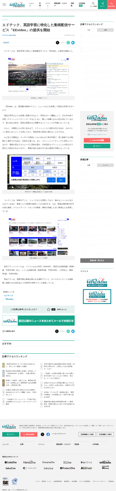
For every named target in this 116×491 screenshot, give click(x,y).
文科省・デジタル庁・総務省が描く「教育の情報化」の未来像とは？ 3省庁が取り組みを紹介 (59, 394)
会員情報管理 (57, 481)
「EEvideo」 (9, 299)
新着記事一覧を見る (97, 260)
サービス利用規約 (84, 481)
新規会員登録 (96, 140)
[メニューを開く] (4, 4)
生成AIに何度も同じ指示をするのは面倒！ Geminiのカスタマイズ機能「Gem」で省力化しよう (21, 392)
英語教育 (6, 42)
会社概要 (74, 481)
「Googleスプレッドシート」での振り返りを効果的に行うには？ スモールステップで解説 (21, 401)
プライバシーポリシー (99, 481)
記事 (40, 4)
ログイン (97, 146)
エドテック (8, 295)
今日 (88, 30)
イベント (47, 4)
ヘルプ (37, 481)
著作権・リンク (46, 481)
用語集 (76, 444)
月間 (105, 30)
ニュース (105, 165)
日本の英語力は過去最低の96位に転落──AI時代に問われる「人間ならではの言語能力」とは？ (59, 366)
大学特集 (95, 444)
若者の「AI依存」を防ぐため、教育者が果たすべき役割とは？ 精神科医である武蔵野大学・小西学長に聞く (21, 383)
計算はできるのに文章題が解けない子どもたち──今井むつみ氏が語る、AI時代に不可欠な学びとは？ (59, 385)
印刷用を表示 (8, 331)
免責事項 (66, 481)
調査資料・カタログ (63, 444)
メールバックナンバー (97, 134)
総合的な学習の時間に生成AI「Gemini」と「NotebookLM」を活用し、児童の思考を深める (21, 373)
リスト (63, 42)
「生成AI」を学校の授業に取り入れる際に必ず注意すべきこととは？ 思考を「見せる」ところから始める (59, 375)
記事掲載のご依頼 (87, 434)
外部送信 (111, 481)
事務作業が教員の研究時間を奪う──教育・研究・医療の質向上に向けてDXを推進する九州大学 (59, 404)
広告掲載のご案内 (105, 434)
